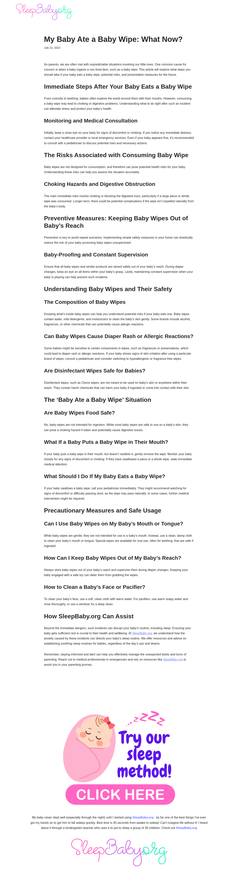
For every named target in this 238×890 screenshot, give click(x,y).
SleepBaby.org (142, 634)
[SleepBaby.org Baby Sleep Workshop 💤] (44, 11)
